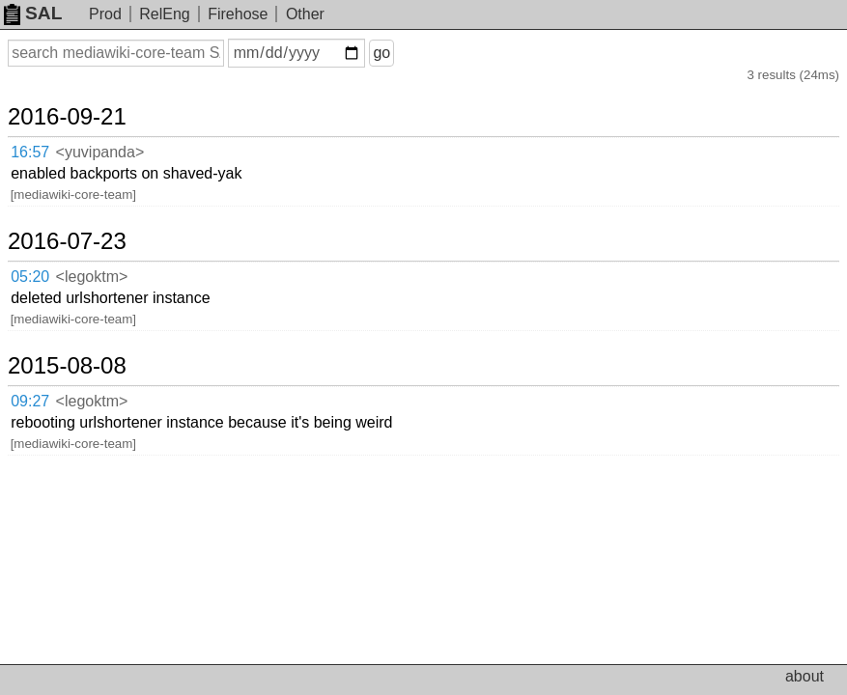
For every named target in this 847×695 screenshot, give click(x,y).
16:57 (30, 152)
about (804, 676)
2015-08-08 (67, 366)
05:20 (30, 276)
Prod (105, 14)
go (381, 52)
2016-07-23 (67, 241)
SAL (33, 13)
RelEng (164, 14)
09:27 (30, 401)
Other (305, 14)
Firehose (238, 14)
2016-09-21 (67, 117)
